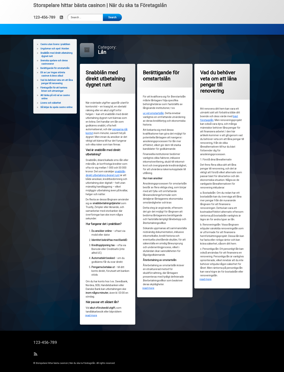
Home (42, 23)
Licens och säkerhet (43, 103)
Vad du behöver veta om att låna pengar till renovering (219, 82)
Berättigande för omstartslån (161, 76)
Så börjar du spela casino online (49, 107)
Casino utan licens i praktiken (48, 44)
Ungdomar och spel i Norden (47, 48)
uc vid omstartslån (153, 114)
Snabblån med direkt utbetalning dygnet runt (105, 79)
